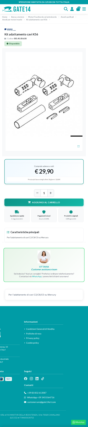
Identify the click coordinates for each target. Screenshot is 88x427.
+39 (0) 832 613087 (35, 392)
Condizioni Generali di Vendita (40, 329)
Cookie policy (32, 342)
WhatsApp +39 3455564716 (39, 397)
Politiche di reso (33, 333)
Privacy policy (32, 338)
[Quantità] (44, 193)
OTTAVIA (44, 268)
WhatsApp (37, 276)
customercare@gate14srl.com (40, 402)
